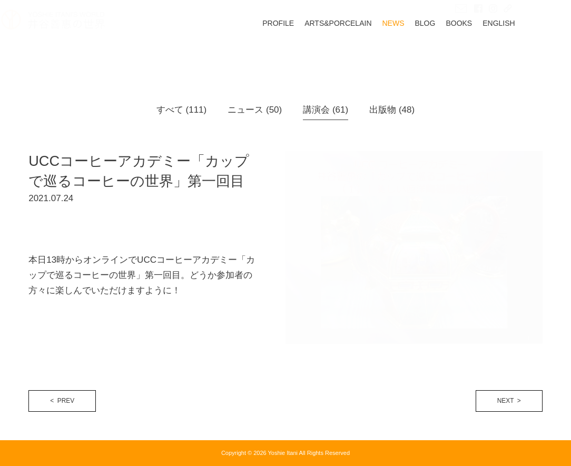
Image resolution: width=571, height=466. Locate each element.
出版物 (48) (392, 110)
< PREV (62, 400)
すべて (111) (181, 110)
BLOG (452, 51)
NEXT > (509, 400)
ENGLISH (526, 51)
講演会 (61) (325, 110)
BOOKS (487, 51)
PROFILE (305, 51)
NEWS (421, 51)
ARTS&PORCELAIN (365, 51)
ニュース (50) (255, 110)
